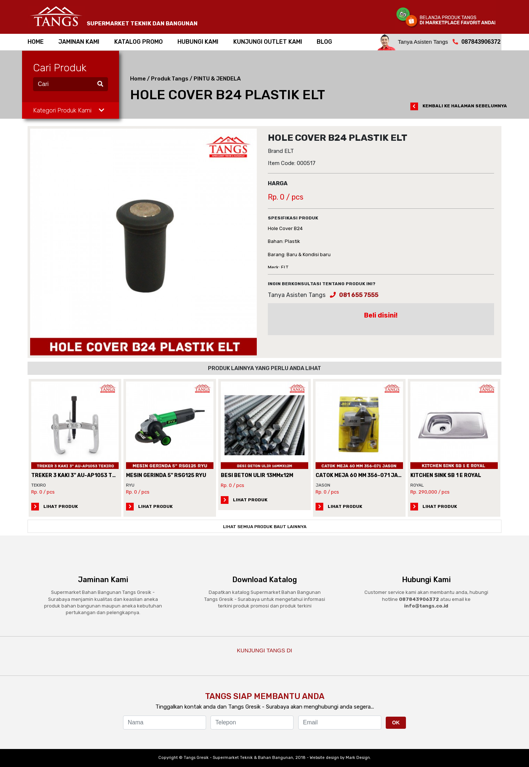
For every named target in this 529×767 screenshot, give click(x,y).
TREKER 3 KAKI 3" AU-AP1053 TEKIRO (79, 475)
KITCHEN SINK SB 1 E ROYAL (445, 475)
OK (396, 722)
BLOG (324, 41)
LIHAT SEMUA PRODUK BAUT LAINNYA (264, 526)
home (36, 41)
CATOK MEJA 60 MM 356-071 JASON (362, 475)
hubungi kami (197, 41)
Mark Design (358, 757)
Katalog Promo (138, 41)
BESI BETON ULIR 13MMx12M (257, 475)
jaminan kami (78, 41)
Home (138, 78)
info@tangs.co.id (426, 606)
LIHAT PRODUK (54, 506)
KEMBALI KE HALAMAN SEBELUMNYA (458, 105)
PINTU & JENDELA (217, 78)
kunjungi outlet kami (267, 41)
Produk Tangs (169, 78)
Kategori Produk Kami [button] (68, 110)
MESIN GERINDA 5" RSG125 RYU (166, 475)
